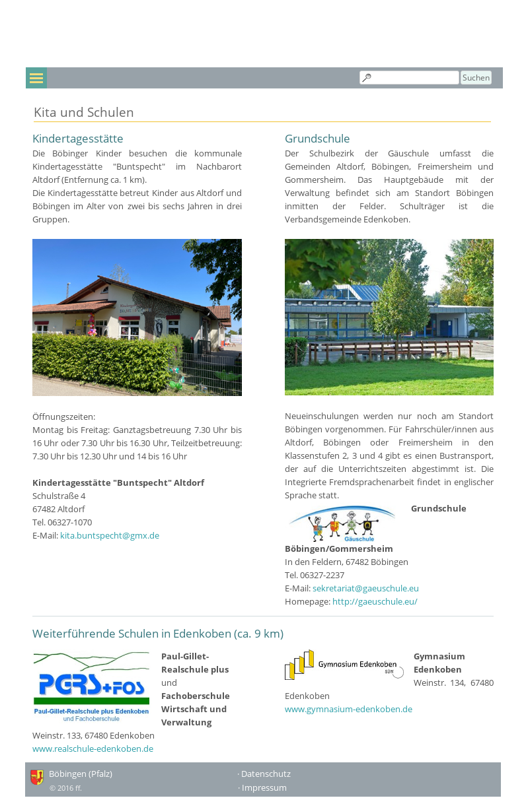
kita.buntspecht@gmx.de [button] (109, 535)
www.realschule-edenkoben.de (92, 748)
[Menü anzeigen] (36, 77)
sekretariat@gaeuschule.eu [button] (366, 588)
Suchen (476, 77)
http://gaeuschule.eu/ (375, 601)
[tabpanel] (137, 335)
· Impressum (262, 787)
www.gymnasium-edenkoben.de (348, 709)
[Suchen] (409, 77)
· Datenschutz (264, 774)
